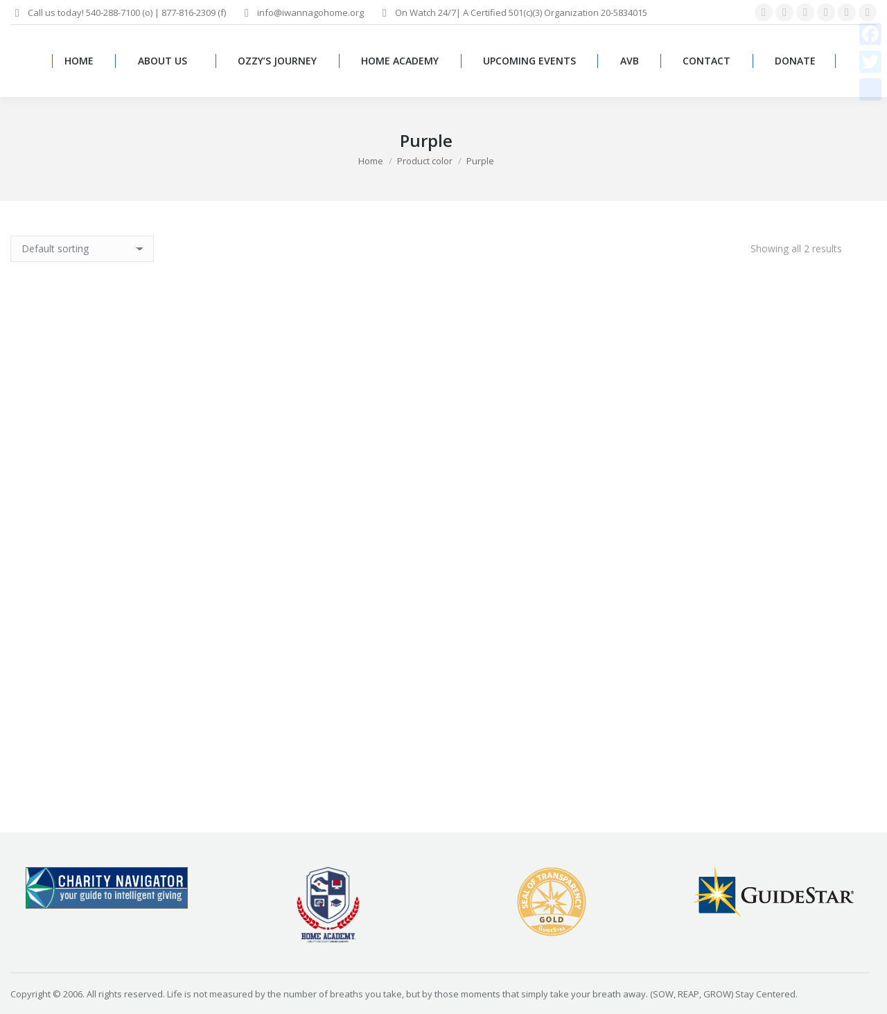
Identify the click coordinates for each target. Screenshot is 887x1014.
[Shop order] (82, 249)
